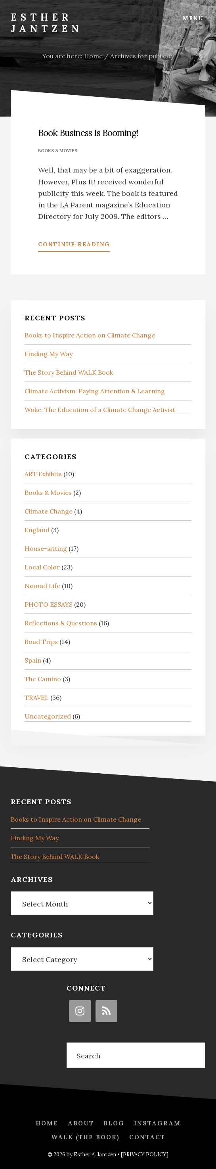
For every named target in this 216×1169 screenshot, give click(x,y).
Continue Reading (74, 246)
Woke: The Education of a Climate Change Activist (100, 410)
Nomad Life (42, 586)
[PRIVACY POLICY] (144, 1154)
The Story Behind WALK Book (69, 372)
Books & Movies (57, 150)
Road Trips (41, 642)
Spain (33, 660)
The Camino (43, 679)
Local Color (42, 567)
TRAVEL (37, 697)
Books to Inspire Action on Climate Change (90, 335)
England (37, 530)
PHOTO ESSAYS (49, 604)
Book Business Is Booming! (88, 132)
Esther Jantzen (46, 23)
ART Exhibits (43, 474)
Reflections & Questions (61, 623)
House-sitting (46, 548)
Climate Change (49, 511)
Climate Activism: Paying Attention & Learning (95, 391)
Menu (193, 18)
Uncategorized (48, 716)
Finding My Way (49, 354)
